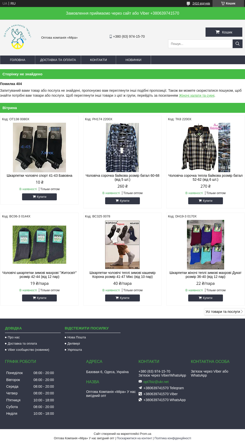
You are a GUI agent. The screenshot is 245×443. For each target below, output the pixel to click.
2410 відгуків (201, 3)
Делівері (73, 343)
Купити (41, 197)
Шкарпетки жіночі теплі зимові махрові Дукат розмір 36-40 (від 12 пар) (206, 275)
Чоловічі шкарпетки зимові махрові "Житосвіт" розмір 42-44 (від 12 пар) (39, 275)
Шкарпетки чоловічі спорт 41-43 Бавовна (39, 175)
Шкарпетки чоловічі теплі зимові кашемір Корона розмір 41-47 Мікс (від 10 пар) (122, 275)
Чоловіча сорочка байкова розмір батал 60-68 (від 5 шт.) (122, 177)
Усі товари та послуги (223, 312)
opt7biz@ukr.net (156, 382)
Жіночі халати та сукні (196, 95)
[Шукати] (238, 43)
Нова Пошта (76, 337)
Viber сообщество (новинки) (28, 350)
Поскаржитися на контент (134, 438)
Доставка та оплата (58, 60)
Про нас (14, 337)
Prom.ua (145, 434)
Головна (17, 60)
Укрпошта (74, 350)
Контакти (98, 60)
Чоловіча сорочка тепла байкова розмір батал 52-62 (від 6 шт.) (205, 177)
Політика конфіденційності (172, 438)
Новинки (133, 60)
